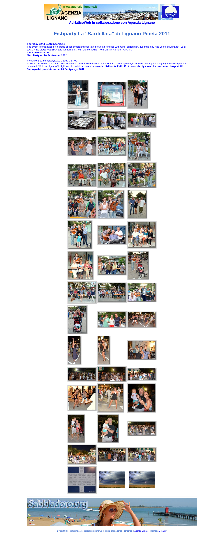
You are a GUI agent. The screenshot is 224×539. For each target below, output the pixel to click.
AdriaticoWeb (80, 22)
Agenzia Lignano (141, 22)
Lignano (162, 531)
